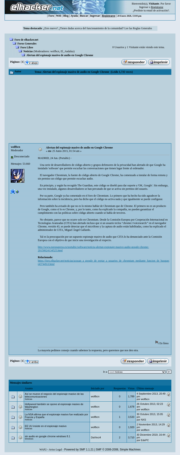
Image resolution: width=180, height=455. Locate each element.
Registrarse (108, 15)
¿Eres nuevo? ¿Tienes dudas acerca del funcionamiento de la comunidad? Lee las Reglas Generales (97, 28)
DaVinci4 (96, 437)
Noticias (28, 51)
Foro (51, 15)
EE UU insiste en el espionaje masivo (46, 426)
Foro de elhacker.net (26, 39)
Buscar (84, 15)
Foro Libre (26, 47)
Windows (29, 439)
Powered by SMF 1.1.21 (79, 449)
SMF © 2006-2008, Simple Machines (118, 449)
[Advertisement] (90, 109)
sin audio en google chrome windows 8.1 (47, 436)
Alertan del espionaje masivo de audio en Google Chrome (59, 55)
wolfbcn (54, 51)
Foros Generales (26, 43)
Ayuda (74, 15)
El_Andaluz (67, 51)
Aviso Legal (55, 449)
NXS (143, 419)
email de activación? (157, 10)
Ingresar (143, 7)
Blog (65, 15)
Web (58, 15)
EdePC (145, 440)
